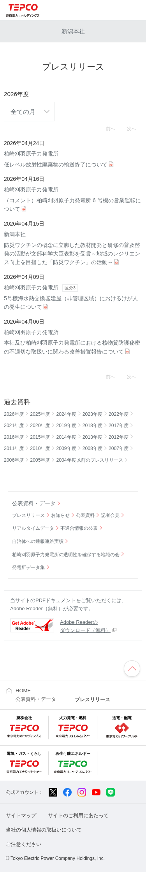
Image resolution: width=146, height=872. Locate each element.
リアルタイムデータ (33, 528)
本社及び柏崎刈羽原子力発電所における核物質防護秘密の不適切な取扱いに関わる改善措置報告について (73, 341)
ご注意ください (23, 844)
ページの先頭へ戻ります (132, 668)
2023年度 (92, 414)
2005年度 (40, 460)
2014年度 (66, 437)
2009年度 (66, 448)
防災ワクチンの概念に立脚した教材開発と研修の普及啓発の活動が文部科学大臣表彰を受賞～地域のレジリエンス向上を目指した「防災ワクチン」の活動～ (73, 247)
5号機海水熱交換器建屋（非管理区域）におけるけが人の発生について (73, 296)
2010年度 (40, 448)
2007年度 (118, 448)
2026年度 (14, 414)
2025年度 (40, 414)
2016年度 (14, 437)
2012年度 (118, 437)
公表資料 (85, 515)
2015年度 (40, 437)
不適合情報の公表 (79, 528)
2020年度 (40, 425)
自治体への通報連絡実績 (37, 541)
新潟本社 (73, 31)
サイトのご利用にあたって (78, 815)
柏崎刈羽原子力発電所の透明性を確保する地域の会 (66, 554)
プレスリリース (28, 515)
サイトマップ (21, 815)
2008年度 (92, 448)
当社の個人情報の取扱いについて (44, 830)
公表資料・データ (34, 503)
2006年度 (14, 460)
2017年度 (118, 425)
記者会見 (110, 515)
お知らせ (60, 515)
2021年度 (14, 425)
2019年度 (66, 425)
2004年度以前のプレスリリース (89, 460)
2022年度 (118, 414)
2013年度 (92, 437)
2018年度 (92, 425)
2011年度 (14, 448)
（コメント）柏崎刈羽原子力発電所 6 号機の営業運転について (73, 198)
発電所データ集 (28, 567)
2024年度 (66, 414)
